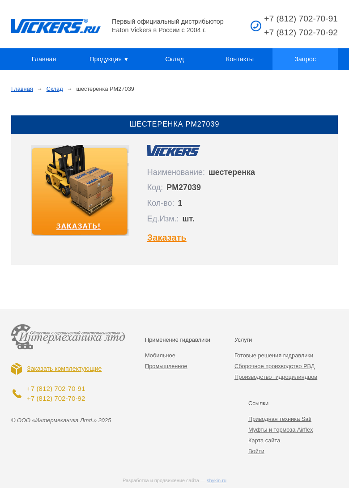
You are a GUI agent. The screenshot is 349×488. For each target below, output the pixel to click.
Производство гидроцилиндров (275, 376)
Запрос (305, 59)
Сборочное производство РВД (274, 366)
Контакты (240, 59)
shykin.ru (216, 480)
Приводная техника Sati (279, 419)
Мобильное (160, 355)
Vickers (56, 26)
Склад (174, 59)
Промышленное (166, 366)
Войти (256, 451)
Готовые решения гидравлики (273, 355)
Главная (44, 59)
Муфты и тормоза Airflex (280, 429)
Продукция (109, 59)
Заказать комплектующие (64, 368)
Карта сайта (264, 440)
